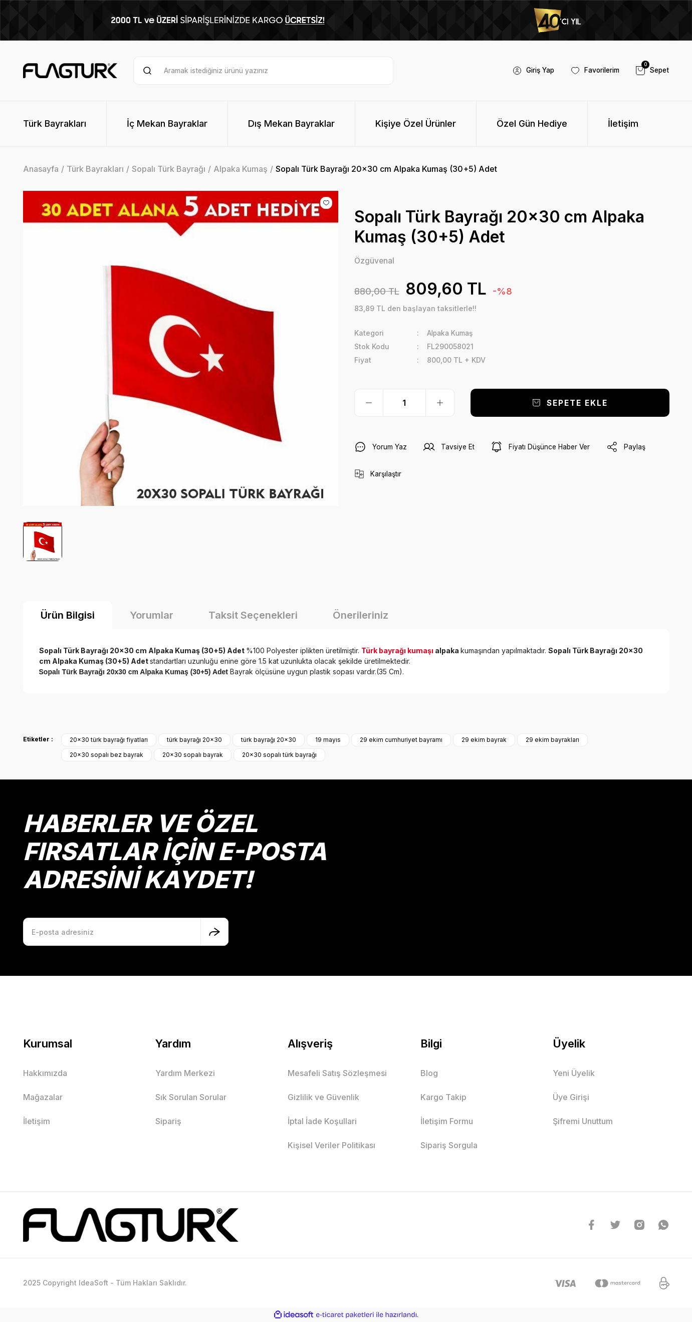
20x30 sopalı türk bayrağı (279, 754)
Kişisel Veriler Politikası (331, 1145)
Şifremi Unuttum (583, 1121)
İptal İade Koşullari (322, 1121)
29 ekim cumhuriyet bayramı (401, 739)
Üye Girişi (571, 1097)
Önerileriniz (360, 615)
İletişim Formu (446, 1121)
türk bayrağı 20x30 (194, 739)
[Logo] (70, 70)
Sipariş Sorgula (449, 1145)
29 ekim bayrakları (552, 739)
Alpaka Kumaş (452, 333)
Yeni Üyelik (574, 1073)
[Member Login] (527, 71)
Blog (429, 1073)
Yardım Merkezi (185, 1073)
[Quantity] (404, 402)
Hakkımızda (45, 1073)
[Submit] (214, 932)
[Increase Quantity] (440, 402)
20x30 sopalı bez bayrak (106, 754)
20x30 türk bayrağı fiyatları (109, 739)
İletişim (36, 1121)
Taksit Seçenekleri (253, 615)
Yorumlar (151, 615)
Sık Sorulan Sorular (190, 1097)
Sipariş (168, 1121)
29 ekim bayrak (484, 739)
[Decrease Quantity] (369, 402)
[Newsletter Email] (125, 932)
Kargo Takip (443, 1097)
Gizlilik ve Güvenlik (323, 1097)
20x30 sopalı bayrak (192, 754)
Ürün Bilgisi (68, 615)
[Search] (263, 71)
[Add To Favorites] (326, 203)
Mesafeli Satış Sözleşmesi (337, 1073)
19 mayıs (328, 739)
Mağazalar (43, 1097)
